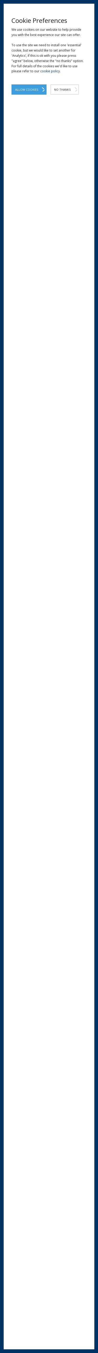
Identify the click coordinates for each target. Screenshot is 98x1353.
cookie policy (50, 71)
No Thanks (62, 89)
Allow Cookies (26, 89)
